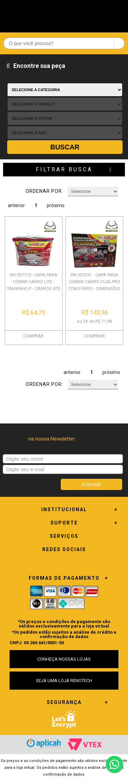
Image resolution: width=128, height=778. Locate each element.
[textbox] (64, 43)
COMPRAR (33, 335)
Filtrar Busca (64, 169)
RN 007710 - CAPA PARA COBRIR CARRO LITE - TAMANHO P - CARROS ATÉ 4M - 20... (33, 285)
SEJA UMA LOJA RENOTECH (64, 680)
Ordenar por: (44, 191)
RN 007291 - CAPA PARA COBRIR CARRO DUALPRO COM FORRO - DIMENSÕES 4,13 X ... (94, 285)
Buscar (65, 147)
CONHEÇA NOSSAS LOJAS (64, 659)
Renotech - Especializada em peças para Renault (64, 14)
